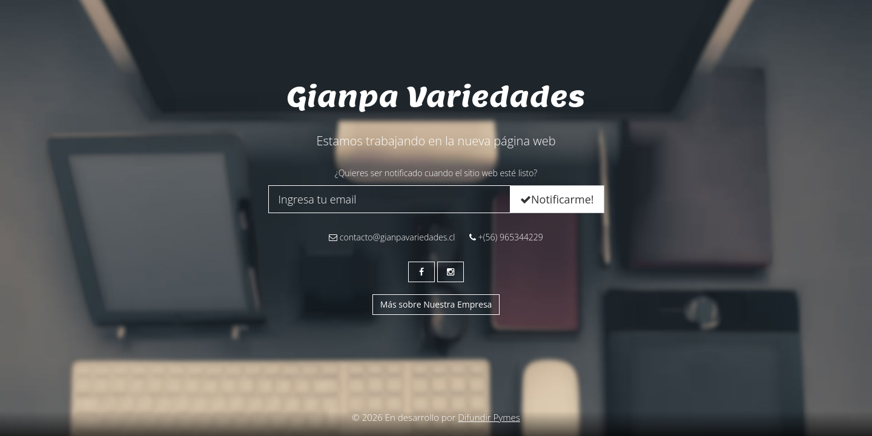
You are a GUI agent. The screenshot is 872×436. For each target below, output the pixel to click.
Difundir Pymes (489, 417)
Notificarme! (556, 199)
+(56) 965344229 (506, 237)
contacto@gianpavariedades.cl (392, 237)
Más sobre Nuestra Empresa (436, 304)
